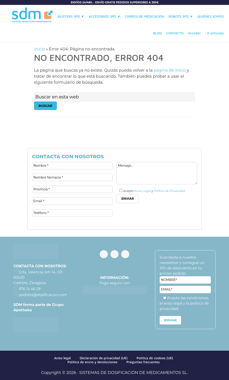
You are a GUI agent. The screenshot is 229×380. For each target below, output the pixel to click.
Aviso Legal (142, 191)
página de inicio (170, 70)
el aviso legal (171, 303)
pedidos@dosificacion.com (42, 295)
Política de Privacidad (169, 191)
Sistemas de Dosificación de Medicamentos (32, 16)
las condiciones (194, 298)
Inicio (39, 49)
